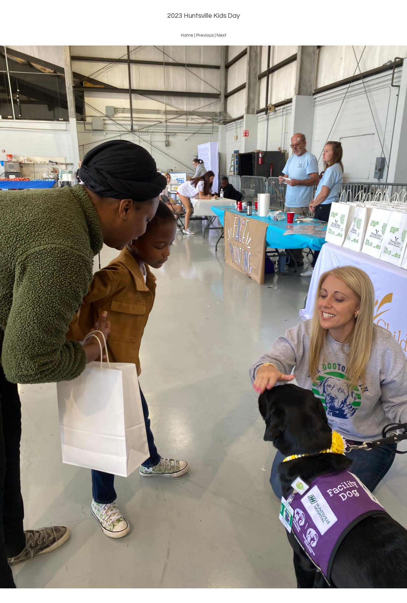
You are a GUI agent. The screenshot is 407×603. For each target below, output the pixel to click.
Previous (205, 35)
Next (221, 35)
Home (187, 35)
